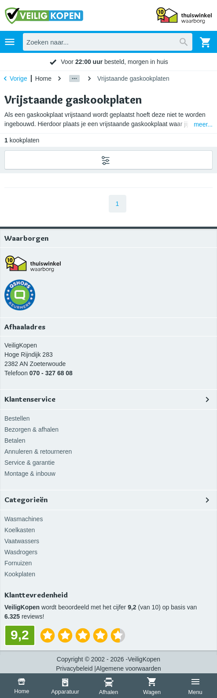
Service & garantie (29, 462)
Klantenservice (108, 399)
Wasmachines (23, 519)
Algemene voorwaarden (128, 668)
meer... (203, 124)
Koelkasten (19, 530)
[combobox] (107, 42)
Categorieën (108, 500)
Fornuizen (18, 563)
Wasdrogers (20, 552)
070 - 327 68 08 (51, 373)
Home (43, 78)
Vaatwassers (21, 541)
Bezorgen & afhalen (31, 429)
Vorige (14, 78)
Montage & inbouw (29, 473)
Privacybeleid (74, 668)
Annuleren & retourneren (38, 451)
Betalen (14, 440)
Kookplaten (19, 574)
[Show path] (74, 78)
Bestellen (17, 418)
